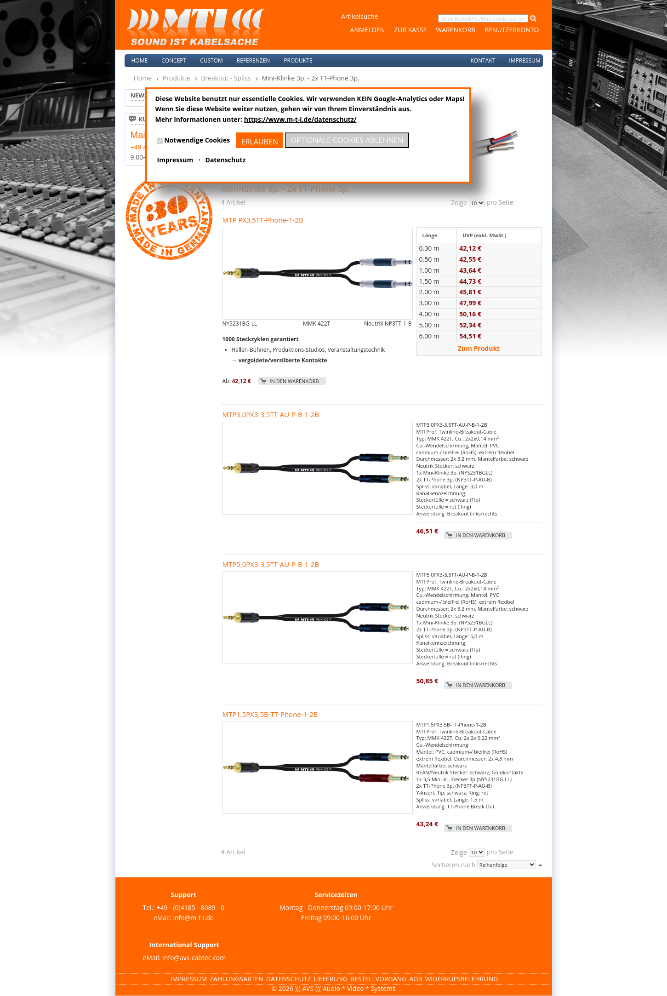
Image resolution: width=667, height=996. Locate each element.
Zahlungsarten (236, 978)
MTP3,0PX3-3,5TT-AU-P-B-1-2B (270, 414)
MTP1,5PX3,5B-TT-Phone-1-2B (270, 714)
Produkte (176, 78)
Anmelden (367, 29)
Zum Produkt (479, 348)
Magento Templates (57, 990)
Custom (211, 60)
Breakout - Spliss (226, 78)
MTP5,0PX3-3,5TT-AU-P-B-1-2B (270, 564)
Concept (173, 60)
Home (139, 60)
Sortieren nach (454, 864)
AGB (415, 978)
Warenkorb (455, 29)
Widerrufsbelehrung (461, 978)
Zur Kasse (410, 29)
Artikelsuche (359, 16)
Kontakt (482, 60)
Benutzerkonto (512, 29)
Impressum (524, 60)
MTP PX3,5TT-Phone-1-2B (262, 219)
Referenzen (253, 60)
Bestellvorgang (378, 978)
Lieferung (331, 978)
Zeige (459, 203)
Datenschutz (288, 978)
